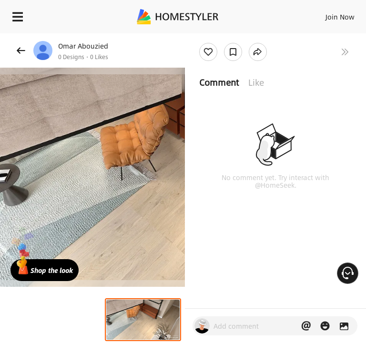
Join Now (340, 16)
